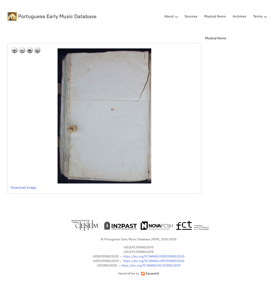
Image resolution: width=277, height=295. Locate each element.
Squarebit (150, 273)
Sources (191, 16)
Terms (258, 16)
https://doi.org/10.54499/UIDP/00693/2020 (153, 261)
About (169, 16)
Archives (239, 16)
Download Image (23, 187)
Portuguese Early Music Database (57, 16)
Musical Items (215, 16)
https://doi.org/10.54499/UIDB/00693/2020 (154, 256)
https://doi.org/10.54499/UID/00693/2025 (150, 265)
